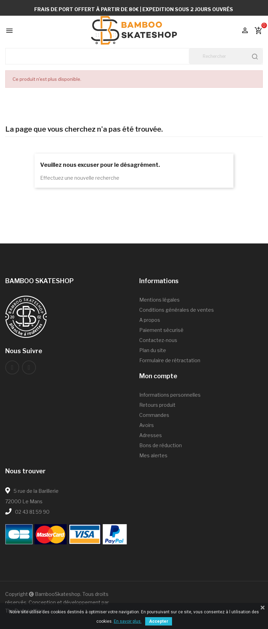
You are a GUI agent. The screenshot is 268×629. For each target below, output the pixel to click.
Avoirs (146, 425)
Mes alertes (153, 455)
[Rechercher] (225, 56)
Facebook (12, 367)
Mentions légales (159, 300)
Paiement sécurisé (161, 330)
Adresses (150, 435)
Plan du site (152, 350)
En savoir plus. (128, 621)
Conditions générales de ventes (176, 310)
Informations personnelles (170, 395)
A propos (149, 320)
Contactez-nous (158, 340)
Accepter (158, 621)
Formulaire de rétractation (169, 360)
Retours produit (157, 405)
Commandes (154, 415)
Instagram (29, 367)
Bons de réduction (160, 445)
